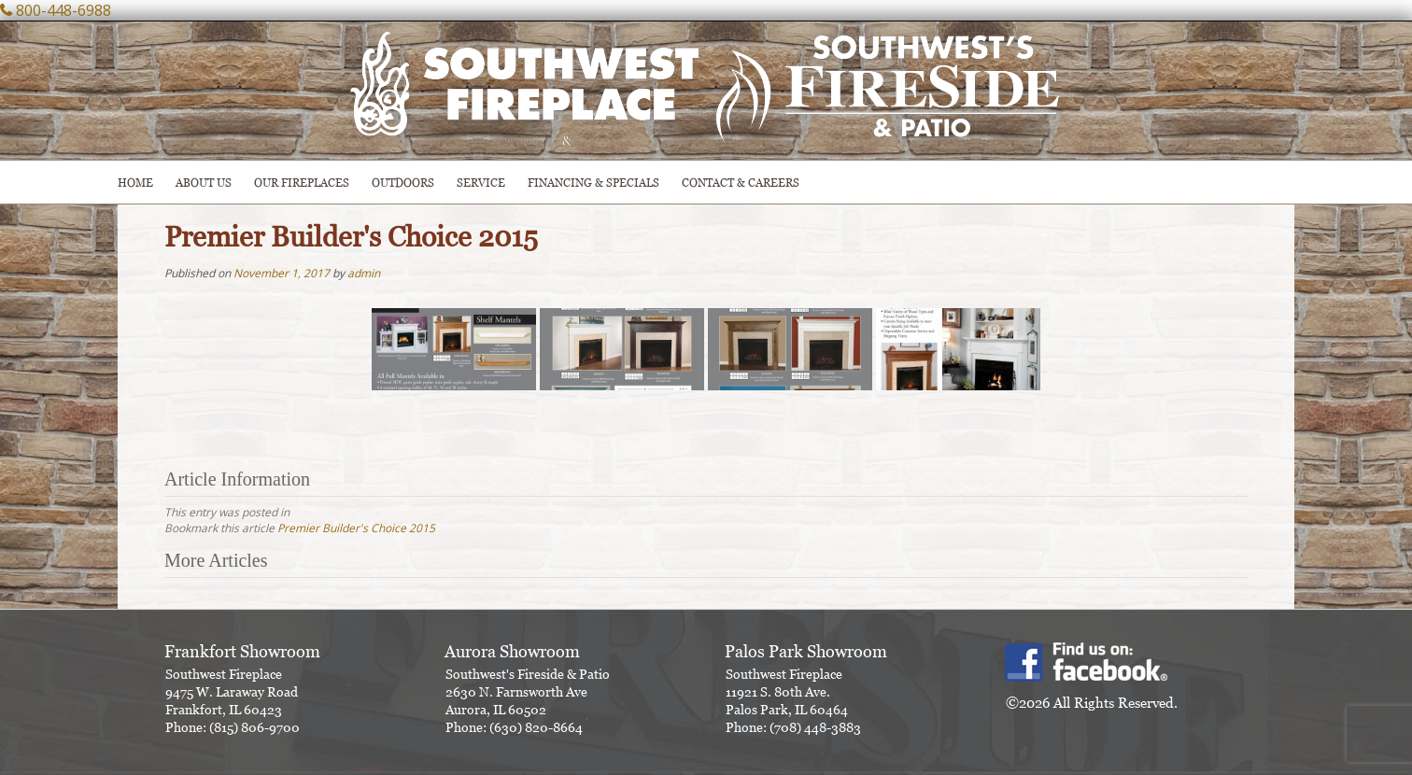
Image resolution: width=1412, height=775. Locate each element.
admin (363, 273)
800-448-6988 (63, 10)
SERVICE (481, 183)
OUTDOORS (403, 183)
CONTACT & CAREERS (740, 183)
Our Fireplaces (301, 183)
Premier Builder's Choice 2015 (356, 528)
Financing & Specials (593, 183)
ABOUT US (204, 183)
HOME (135, 183)
